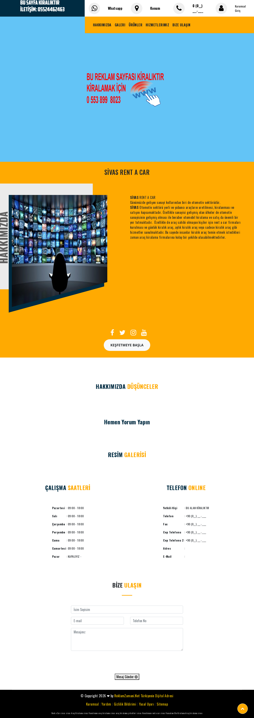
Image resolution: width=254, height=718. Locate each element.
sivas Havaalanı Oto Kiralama (172, 713)
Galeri (120, 24)
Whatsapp (115, 8)
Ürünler (135, 24)
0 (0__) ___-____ (198, 8)
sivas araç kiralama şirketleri (123, 713)
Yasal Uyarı (146, 704)
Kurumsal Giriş (240, 8)
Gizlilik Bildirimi (125, 704)
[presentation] (127, 662)
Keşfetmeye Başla (127, 345)
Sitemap (162, 704)
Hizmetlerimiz (157, 24)
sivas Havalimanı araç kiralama (96, 713)
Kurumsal (92, 704)
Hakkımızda (102, 24)
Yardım (106, 704)
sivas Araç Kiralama (74, 713)
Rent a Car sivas (58, 713)
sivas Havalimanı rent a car (148, 713)
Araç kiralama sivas (194, 713)
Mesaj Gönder (127, 676)
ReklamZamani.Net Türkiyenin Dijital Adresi (143, 695)
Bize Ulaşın (181, 24)
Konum (155, 8)
